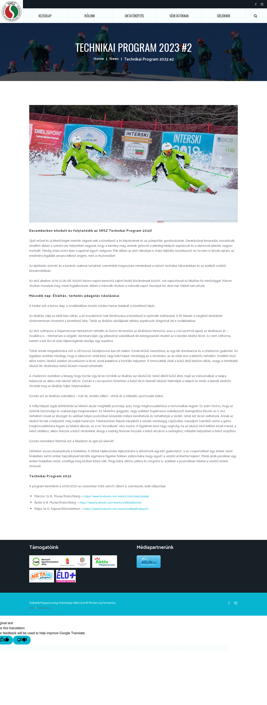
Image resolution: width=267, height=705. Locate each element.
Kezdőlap (45, 15)
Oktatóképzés (134, 15)
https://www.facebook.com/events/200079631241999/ (122, 496)
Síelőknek (223, 15)
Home (98, 59)
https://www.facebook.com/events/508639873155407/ (122, 509)
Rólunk (89, 15)
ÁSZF (32, 608)
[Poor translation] (29, 640)
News (114, 59)
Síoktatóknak (179, 15)
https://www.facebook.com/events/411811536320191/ (116, 502)
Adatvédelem (45, 608)
